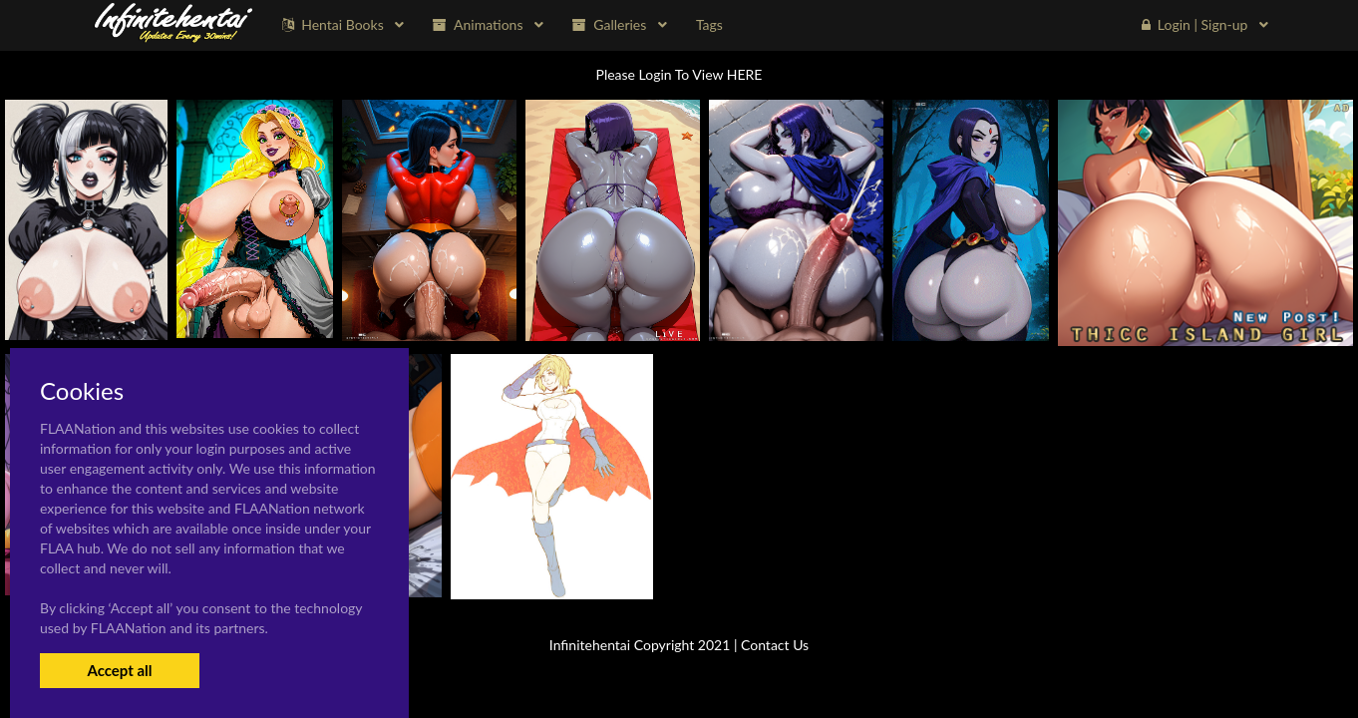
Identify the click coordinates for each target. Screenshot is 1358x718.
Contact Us (775, 644)
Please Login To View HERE (679, 74)
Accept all (119, 670)
